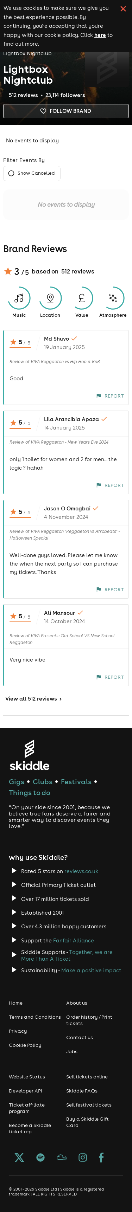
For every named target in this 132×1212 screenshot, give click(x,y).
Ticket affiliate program (27, 1108)
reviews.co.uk (81, 871)
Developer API (25, 1091)
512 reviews (77, 271)
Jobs (71, 1051)
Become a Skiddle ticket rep (30, 1128)
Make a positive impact (91, 970)
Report (110, 396)
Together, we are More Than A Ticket (67, 955)
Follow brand (66, 111)
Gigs (16, 781)
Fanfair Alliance (73, 940)
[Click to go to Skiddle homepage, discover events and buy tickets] (29, 755)
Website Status (27, 1077)
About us (76, 1003)
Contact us (79, 1037)
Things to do (29, 792)
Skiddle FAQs (82, 1091)
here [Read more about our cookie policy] (100, 34)
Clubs (42, 781)
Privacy (18, 1031)
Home (16, 1003)
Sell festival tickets (89, 1105)
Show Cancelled (32, 173)
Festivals (76, 781)
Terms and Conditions (35, 1017)
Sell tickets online (87, 1077)
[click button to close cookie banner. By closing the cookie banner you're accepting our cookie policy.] (123, 9)
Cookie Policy (25, 1045)
